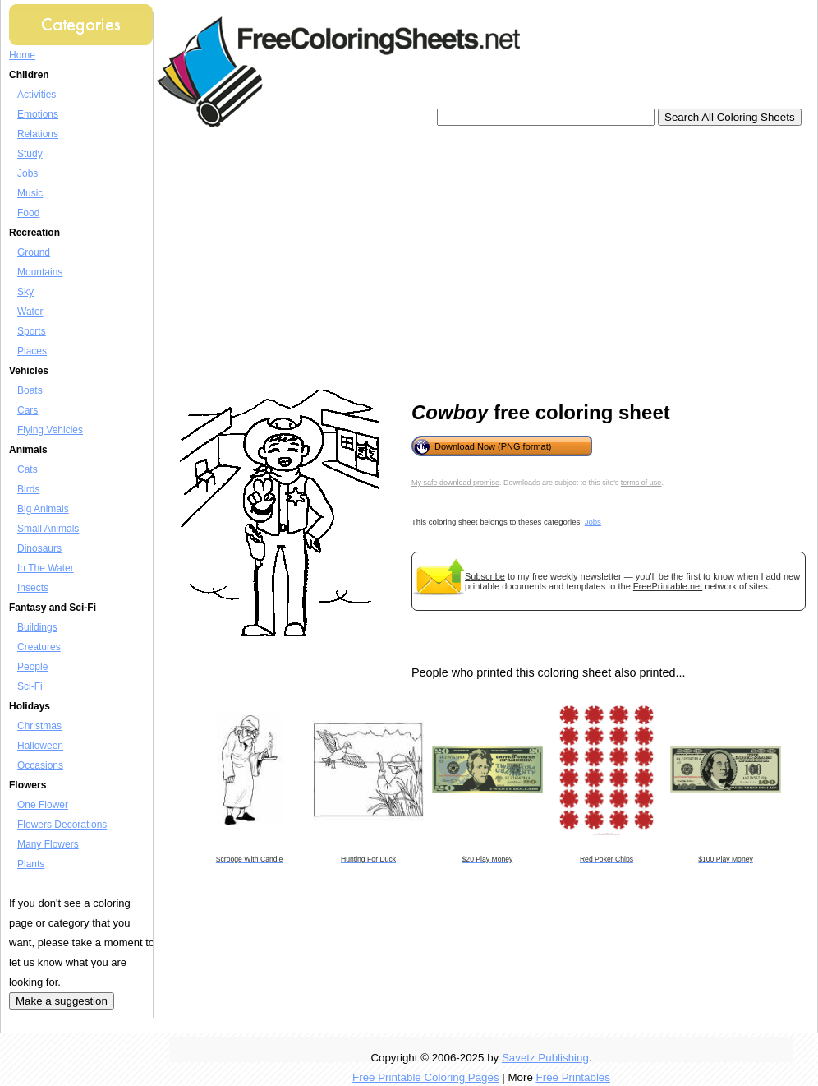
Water (30, 311)
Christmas (39, 726)
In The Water (45, 568)
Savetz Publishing (545, 1057)
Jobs (27, 173)
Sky (25, 292)
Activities (36, 94)
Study (30, 153)
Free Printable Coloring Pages (425, 1077)
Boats (30, 390)
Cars (27, 410)
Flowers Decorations (62, 824)
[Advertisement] (398, 259)
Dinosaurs (39, 548)
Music (30, 193)
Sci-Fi (30, 686)
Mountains (39, 272)
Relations (37, 134)
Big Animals (43, 509)
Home (22, 55)
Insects (32, 588)
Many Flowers (48, 844)
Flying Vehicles (50, 430)
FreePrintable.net (667, 586)
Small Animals (48, 528)
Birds (28, 489)
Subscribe (485, 576)
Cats (27, 469)
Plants (30, 864)
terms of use (641, 482)
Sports (31, 331)
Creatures (39, 647)
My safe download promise (455, 482)
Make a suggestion (62, 1001)
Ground (33, 252)
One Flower (42, 805)
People (32, 666)
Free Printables (573, 1077)
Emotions (37, 114)
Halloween (40, 745)
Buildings (37, 627)
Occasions (40, 765)
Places (32, 351)
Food (28, 213)
